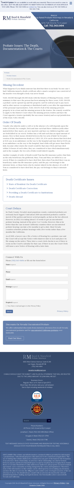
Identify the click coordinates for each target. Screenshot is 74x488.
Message (9, 287)
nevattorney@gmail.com (37, 370)
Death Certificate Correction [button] (22, 188)
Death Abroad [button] (14, 196)
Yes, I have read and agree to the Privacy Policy (23, 306)
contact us (33, 7)
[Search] (35, 420)
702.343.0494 (56, 25)
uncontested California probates (44, 330)
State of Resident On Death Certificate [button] (26, 184)
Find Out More (14, 338)
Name (8, 264)
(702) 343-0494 (17, 260)
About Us (54, 15)
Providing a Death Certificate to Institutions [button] (29, 192)
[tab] (37, 184)
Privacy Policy (60, 483)
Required (9, 302)
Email (8, 279)
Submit (9, 311)
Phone (8, 272)
